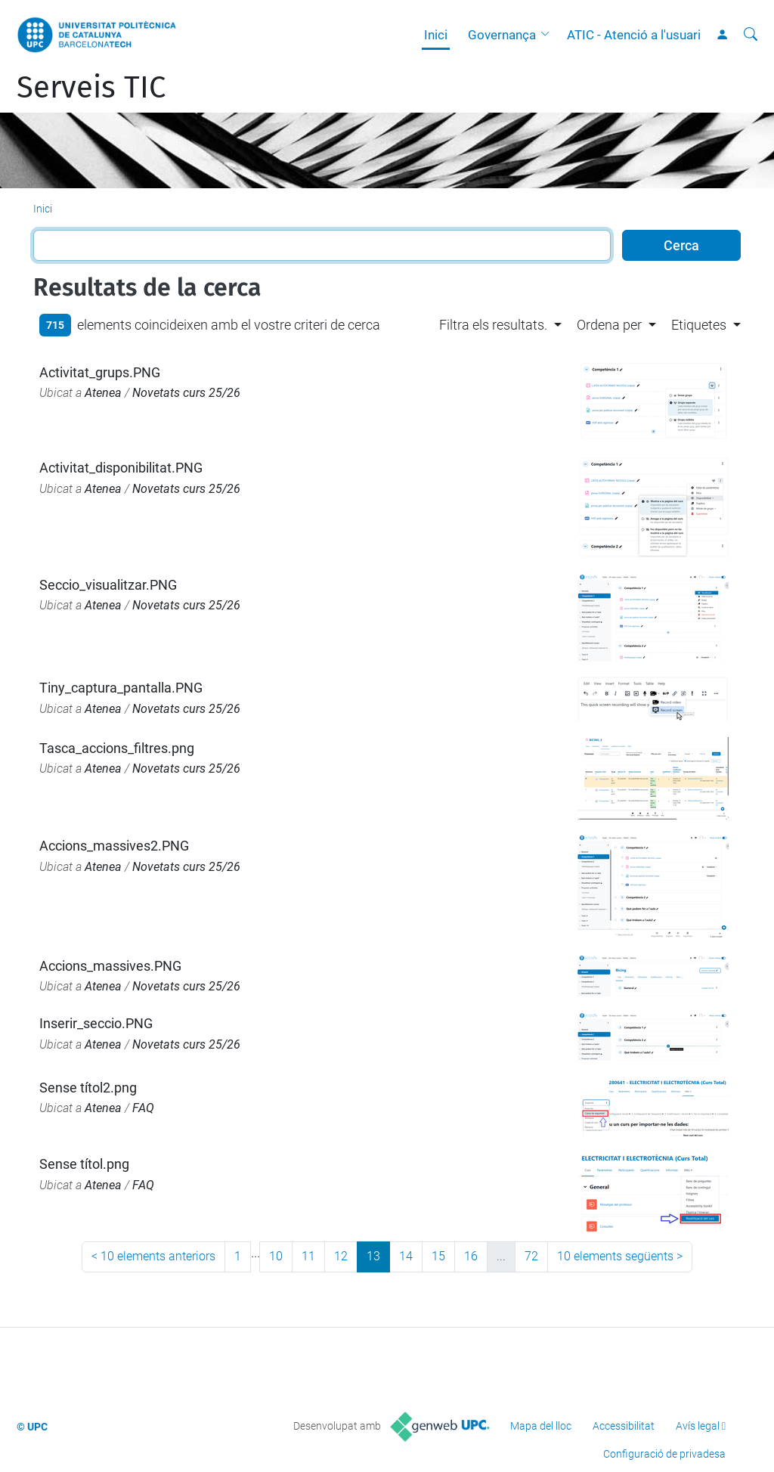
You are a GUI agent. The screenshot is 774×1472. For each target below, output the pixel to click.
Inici (435, 34)
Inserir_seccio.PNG (96, 1023)
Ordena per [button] (609, 325)
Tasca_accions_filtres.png (116, 748)
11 (308, 1256)
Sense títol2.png (88, 1087)
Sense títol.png (84, 1164)
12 (341, 1256)
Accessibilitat (624, 1426)
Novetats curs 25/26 (186, 393)
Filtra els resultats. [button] (493, 325)
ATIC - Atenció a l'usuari (634, 34)
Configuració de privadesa (664, 1454)
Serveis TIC (91, 88)
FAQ (143, 1108)
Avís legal (698, 1426)
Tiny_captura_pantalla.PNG (121, 688)
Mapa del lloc (540, 1426)
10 (276, 1256)
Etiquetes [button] (698, 325)
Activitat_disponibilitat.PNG (121, 468)
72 (531, 1256)
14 (406, 1256)
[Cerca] (750, 34)
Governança (502, 34)
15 (438, 1256)
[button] (548, 34)
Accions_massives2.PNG (114, 846)
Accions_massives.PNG (110, 966)
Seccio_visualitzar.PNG (108, 585)
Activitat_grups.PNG (99, 372)
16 (471, 1256)
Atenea (103, 393)
